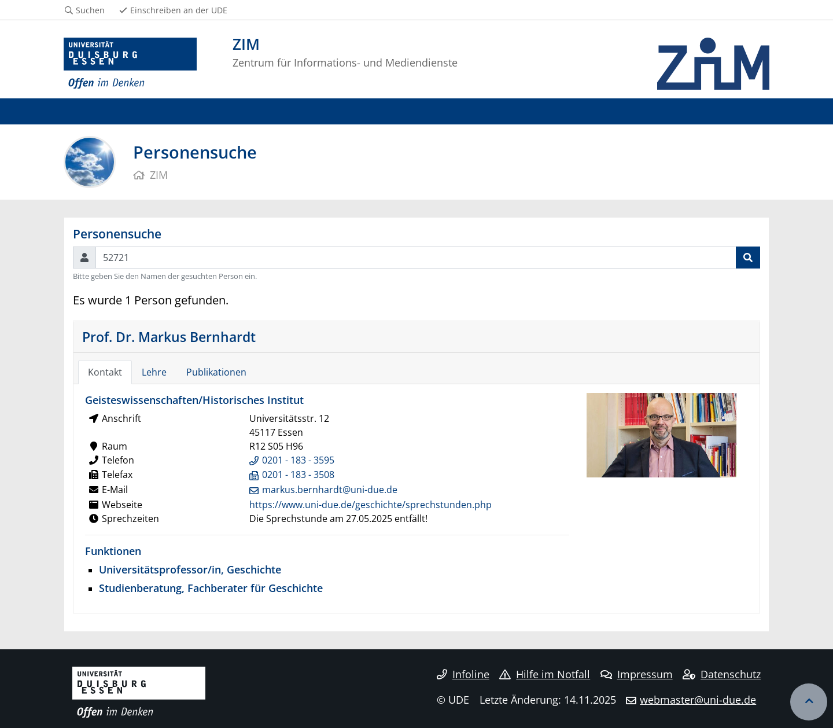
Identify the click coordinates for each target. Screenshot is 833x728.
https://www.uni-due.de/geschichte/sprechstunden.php (370, 504)
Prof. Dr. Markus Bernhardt (169, 337)
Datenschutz (722, 674)
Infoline (463, 674)
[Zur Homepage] (130, 64)
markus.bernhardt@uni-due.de (329, 489)
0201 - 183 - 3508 (298, 474)
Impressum (636, 674)
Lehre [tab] (154, 372)
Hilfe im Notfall (544, 674)
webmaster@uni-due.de (698, 700)
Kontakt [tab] (105, 372)
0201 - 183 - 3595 (298, 460)
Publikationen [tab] (216, 372)
